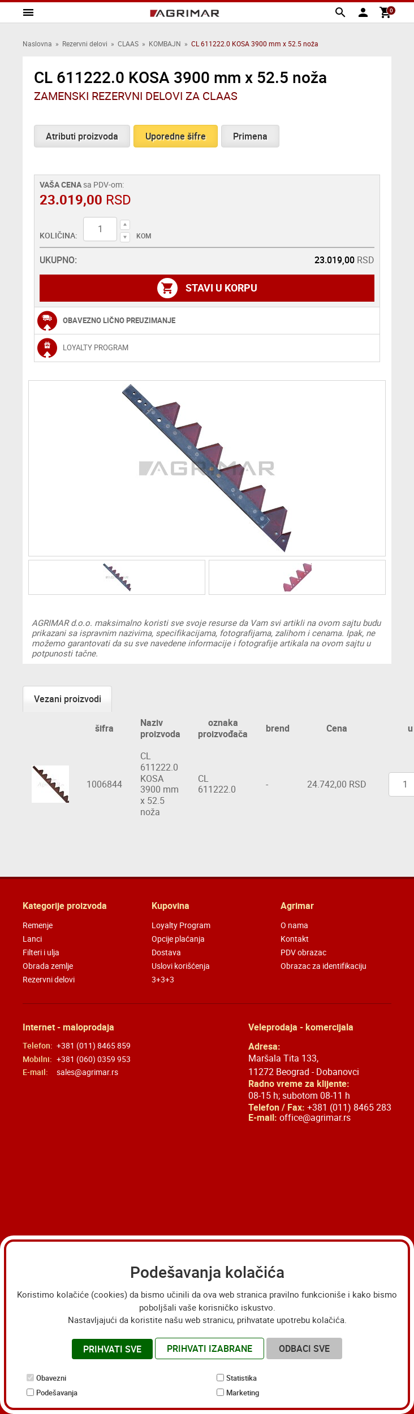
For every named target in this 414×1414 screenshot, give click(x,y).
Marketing (242, 1392)
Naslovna (37, 43)
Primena (250, 136)
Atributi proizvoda (82, 136)
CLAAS (128, 43)
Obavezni (51, 1377)
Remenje (38, 925)
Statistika (241, 1377)
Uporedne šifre (175, 136)
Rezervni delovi (84, 43)
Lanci (32, 938)
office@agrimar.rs (315, 1117)
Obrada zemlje (48, 965)
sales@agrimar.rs (87, 1072)
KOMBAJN (165, 43)
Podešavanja (56, 1392)
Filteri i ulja (41, 952)
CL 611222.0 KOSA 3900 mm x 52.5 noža (159, 784)
